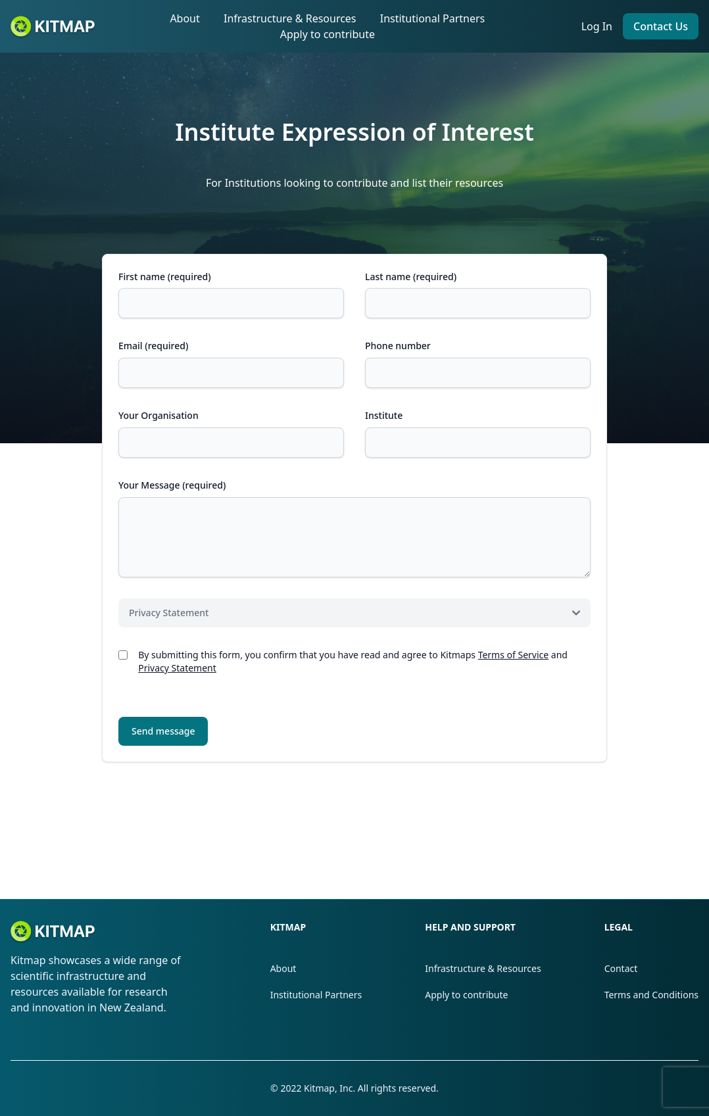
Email (153, 345)
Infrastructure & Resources (290, 18)
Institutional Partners (432, 18)
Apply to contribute (327, 34)
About (184, 18)
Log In (596, 26)
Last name (410, 276)
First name (164, 276)
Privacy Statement (177, 668)
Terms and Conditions (651, 994)
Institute (384, 415)
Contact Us (660, 26)
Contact (621, 968)
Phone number (398, 345)
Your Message (172, 485)
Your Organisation (158, 415)
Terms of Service (513, 654)
